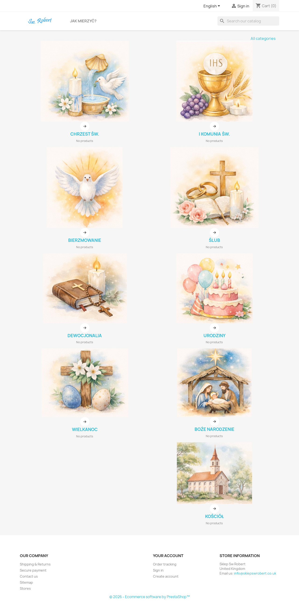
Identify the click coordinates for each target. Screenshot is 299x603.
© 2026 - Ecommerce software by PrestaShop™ (149, 596)
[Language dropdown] (212, 6)
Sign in (158, 570)
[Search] (248, 21)
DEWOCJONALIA (85, 336)
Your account (168, 555)
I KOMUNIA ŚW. (214, 134)
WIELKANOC (85, 429)
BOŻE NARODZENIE (214, 429)
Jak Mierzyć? (83, 21)
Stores (25, 588)
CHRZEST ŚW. (84, 134)
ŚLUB (214, 240)
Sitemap (26, 582)
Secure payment (33, 570)
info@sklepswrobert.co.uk (255, 573)
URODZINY (214, 336)
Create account (165, 576)
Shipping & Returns (35, 564)
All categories (263, 38)
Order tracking (164, 564)
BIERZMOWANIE (84, 240)
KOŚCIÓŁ (214, 516)
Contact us (29, 576)
